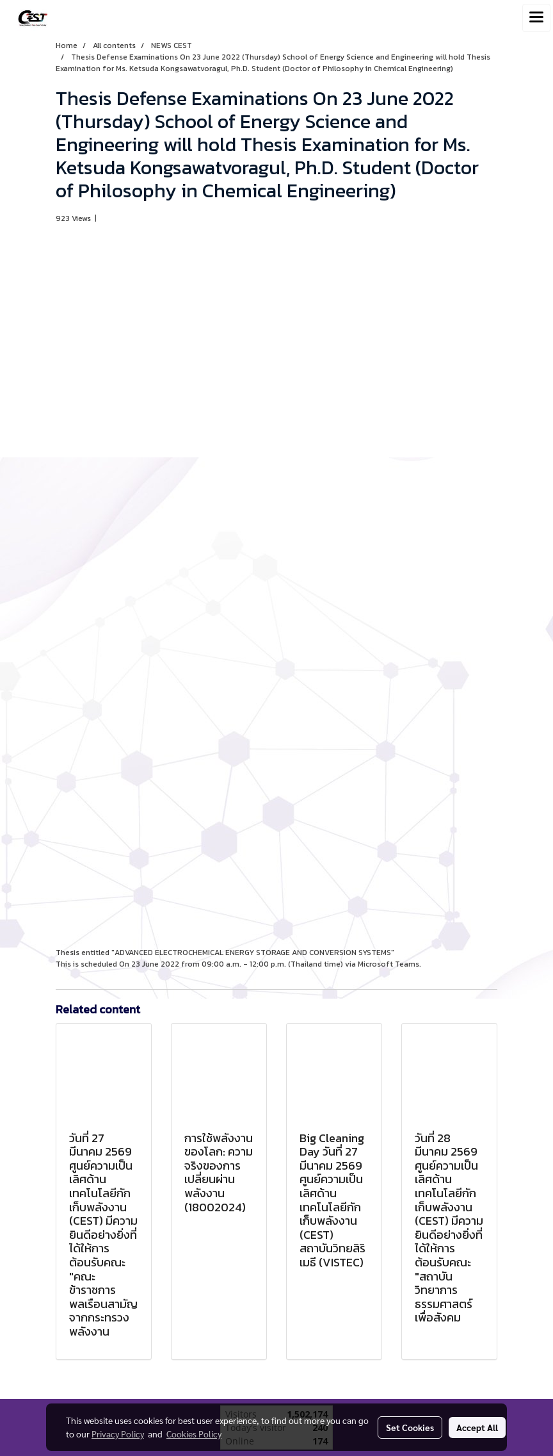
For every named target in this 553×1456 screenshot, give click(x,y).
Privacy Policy (118, 1433)
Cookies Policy (193, 1433)
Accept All (477, 1427)
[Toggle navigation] (536, 18)
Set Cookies (410, 1427)
